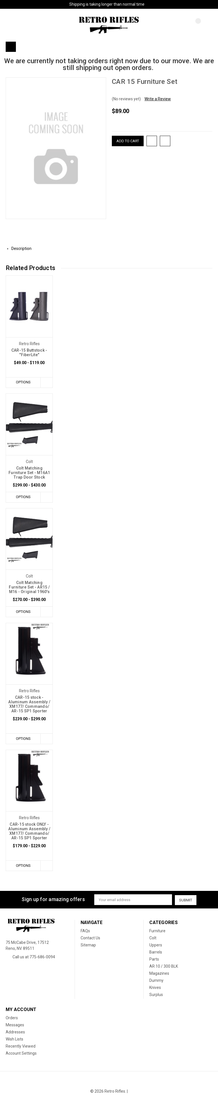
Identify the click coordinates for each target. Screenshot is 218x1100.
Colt (152, 938)
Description (23, 248)
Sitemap (88, 945)
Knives (155, 988)
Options (22, 382)
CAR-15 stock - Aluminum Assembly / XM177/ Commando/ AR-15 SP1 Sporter (29, 705)
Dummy (156, 980)
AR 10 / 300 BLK (163, 966)
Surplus (156, 995)
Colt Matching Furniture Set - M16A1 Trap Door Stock (29, 472)
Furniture (157, 931)
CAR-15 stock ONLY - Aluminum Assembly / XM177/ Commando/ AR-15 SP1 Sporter (29, 832)
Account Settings (21, 1053)
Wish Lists (14, 1039)
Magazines (159, 973)
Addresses (15, 1032)
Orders (12, 1018)
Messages (15, 1025)
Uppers (155, 945)
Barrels (155, 952)
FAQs (85, 931)
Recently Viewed (20, 1046)
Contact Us (90, 938)
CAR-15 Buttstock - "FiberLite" (29, 352)
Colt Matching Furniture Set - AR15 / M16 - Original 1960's (29, 587)
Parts (154, 959)
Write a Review (157, 99)
